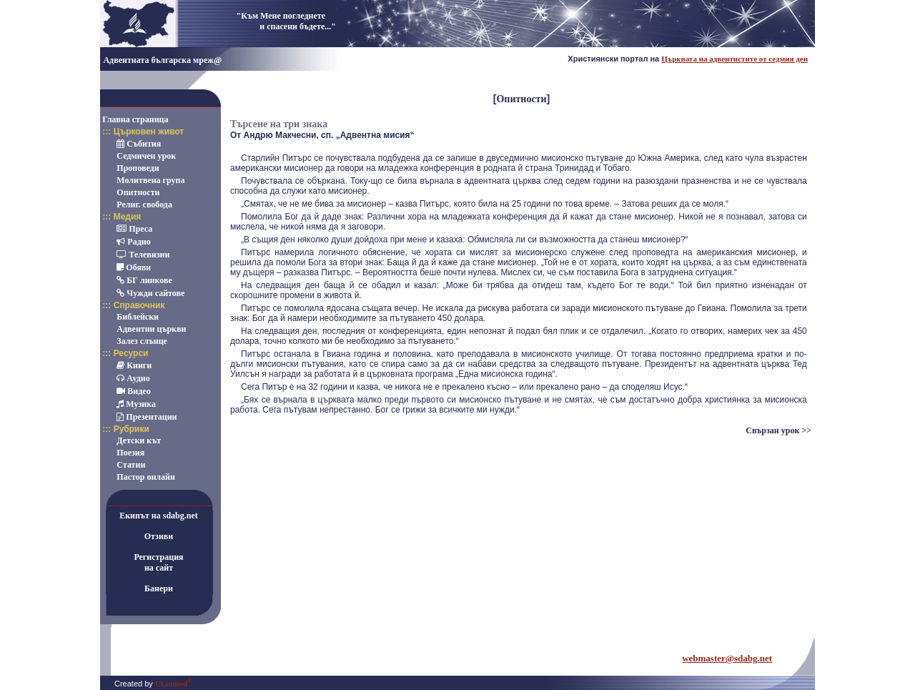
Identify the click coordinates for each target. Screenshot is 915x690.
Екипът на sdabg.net (158, 516)
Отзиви (159, 536)
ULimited (173, 683)
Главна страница (135, 119)
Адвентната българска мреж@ (162, 60)
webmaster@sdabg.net (727, 658)
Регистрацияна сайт (158, 562)
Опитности (521, 99)
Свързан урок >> (778, 430)
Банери (158, 588)
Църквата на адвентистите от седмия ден (734, 58)
